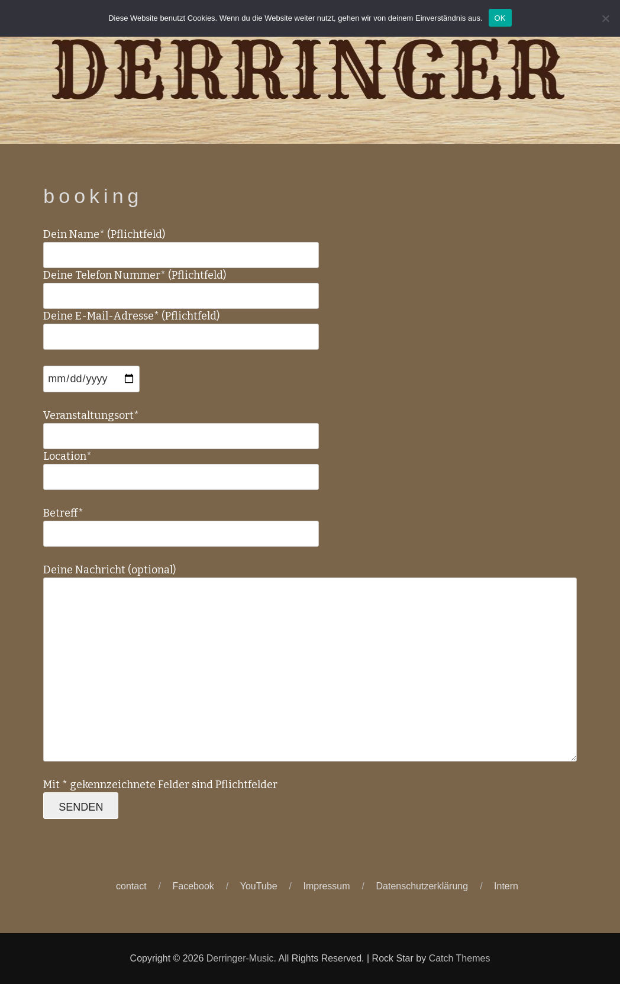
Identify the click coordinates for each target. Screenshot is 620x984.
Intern (506, 886)
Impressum (326, 886)
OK (500, 18)
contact (131, 886)
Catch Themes (459, 958)
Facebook (193, 886)
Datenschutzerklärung (422, 886)
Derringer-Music (240, 958)
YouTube (258, 886)
